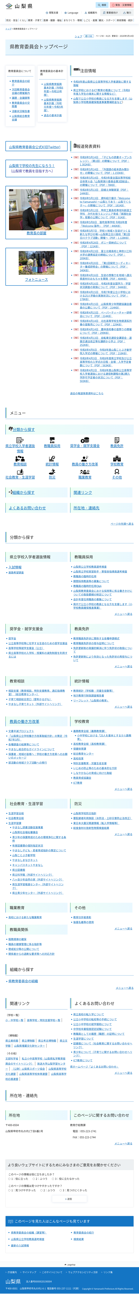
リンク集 (108, 1272)
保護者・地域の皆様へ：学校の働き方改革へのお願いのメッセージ (37, 756)
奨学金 (12, 638)
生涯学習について (83, 1039)
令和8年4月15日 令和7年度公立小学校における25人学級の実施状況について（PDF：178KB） (105, 295)
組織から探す (22, 492)
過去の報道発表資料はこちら (87, 393)
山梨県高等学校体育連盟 (33, 1074)
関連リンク (83, 492)
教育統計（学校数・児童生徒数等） (93, 691)
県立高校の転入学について (88, 1014)
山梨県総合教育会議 (21, 117)
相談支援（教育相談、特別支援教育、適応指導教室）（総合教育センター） (36, 692)
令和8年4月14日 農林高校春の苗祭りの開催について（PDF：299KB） (106, 331)
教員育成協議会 (82, 778)
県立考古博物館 (47, 1041)
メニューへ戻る (123, 614)
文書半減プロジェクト (21, 731)
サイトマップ (29, 1272)
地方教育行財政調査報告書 (88, 695)
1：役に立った (19, 1179)
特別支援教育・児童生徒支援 (90, 763)
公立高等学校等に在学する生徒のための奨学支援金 (37, 643)
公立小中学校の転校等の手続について (95, 1019)
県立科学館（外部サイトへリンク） (32, 875)
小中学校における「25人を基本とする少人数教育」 (104, 737)
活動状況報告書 (21, 111)
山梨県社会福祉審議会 (25, 832)
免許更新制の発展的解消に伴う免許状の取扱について (102, 650)
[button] (122, 5)
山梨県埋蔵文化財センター (29, 1046)
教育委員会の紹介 (21, 83)
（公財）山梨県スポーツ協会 (28, 1069)
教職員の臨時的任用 (84, 576)
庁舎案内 (12, 1272)
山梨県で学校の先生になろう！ (32, 165)
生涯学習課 (14, 823)
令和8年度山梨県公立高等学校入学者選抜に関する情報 (102, 83)
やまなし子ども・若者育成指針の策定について (39, 850)
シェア (78, 36)
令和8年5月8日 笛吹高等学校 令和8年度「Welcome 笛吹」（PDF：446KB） (103, 223)
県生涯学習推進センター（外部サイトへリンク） (38, 886)
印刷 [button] (90, 36)
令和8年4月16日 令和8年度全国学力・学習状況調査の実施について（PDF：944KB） (105, 285)
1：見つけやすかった (23, 1190)
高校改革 (78, 758)
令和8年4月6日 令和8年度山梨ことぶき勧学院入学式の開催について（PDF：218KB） (106, 351)
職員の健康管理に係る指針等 (25, 944)
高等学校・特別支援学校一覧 (43, 1020)
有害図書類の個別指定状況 (27, 845)
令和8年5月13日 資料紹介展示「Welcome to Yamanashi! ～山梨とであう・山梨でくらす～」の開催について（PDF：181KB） (105, 201)
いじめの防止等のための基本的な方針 (95, 768)
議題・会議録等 (21, 98)
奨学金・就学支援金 (85, 445)
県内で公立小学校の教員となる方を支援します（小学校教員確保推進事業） (102, 606)
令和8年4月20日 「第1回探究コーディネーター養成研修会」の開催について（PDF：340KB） (105, 266)
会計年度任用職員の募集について (92, 599)
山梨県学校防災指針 (84, 813)
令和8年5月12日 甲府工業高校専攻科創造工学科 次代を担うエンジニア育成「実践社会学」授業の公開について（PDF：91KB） (106, 213)
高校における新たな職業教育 (25, 917)
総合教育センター (83, 754)
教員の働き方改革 (85, 464)
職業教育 (85, 477)
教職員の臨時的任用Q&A (87, 586)
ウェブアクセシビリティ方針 (83, 1272)
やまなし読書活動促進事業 (27, 827)
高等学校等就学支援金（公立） (26, 648)
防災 (52, 477)
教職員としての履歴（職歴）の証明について (99, 1034)
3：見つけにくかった (75, 1190)
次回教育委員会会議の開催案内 (21, 91)
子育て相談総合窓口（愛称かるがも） (30, 699)
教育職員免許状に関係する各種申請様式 (96, 638)
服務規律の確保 (17, 939)
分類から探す (22, 429)
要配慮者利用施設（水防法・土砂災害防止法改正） (102, 818)
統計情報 (52, 464)
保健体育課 (79, 749)
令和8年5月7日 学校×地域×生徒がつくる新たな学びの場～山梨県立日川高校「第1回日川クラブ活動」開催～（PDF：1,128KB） (105, 234)
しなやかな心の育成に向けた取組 (92, 773)
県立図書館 (18, 870)
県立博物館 (28, 1041)
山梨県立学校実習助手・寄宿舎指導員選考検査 (100, 571)
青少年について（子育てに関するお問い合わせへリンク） (102, 1053)
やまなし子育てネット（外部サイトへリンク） (35, 704)
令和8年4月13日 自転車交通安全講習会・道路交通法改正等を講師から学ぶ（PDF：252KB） (106, 341)
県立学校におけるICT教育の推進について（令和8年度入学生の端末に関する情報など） (101, 92)
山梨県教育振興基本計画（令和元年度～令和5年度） (53, 105)
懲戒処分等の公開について (23, 949)
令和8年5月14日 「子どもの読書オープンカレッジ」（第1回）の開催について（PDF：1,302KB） (106, 160)
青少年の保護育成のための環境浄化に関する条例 (39, 839)
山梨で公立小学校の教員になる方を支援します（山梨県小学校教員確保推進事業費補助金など (102, 100)
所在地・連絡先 (87, 507)
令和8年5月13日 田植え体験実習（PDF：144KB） (104, 191)
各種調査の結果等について (23, 744)
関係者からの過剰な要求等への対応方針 (31, 954)
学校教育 (116, 464)
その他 (117, 477)
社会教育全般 (16, 818)
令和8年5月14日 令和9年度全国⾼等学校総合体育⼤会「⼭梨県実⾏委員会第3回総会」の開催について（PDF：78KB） (105, 181)
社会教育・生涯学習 (20, 477)
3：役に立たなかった (67, 1179)
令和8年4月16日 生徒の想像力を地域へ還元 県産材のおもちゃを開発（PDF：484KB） (106, 276)
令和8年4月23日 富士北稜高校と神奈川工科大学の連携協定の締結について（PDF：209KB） (106, 254)
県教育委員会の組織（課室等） (29, 1232)
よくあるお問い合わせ (27, 507)
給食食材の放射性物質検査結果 (91, 828)
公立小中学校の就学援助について (92, 1024)
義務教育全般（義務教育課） (90, 731)
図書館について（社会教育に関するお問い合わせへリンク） (102, 1045)
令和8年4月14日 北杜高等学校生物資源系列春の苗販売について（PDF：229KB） (106, 322)
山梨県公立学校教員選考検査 (90, 567)
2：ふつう (41, 1179)
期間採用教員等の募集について (91, 581)
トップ (8, 28)
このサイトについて (52, 1272)
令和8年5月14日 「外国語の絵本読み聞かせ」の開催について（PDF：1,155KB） (104, 171)
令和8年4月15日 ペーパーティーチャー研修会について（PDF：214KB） (106, 314)
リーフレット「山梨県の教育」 (91, 700)
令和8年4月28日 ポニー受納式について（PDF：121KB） (103, 244)
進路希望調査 (16, 572)
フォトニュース (36, 279)
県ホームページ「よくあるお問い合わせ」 (94, 1067)
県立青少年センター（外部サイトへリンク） (38, 893)
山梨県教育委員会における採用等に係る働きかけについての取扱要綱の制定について (102, 592)
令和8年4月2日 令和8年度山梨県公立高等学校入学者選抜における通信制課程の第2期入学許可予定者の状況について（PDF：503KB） (106, 375)
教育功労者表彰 (82, 917)
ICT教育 (77, 783)
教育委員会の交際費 (21, 104)
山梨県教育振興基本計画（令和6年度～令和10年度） (53, 89)
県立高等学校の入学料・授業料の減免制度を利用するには (37, 654)
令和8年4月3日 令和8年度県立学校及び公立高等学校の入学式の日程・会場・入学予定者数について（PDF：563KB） (106, 361)
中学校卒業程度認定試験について (92, 1029)
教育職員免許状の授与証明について (93, 643)
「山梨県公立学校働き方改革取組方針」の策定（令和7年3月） (37, 737)
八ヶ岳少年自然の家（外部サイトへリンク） (38, 879)
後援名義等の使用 (83, 922)
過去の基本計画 (53, 115)
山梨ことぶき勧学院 (23, 855)
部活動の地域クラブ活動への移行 (27, 762)
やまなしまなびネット (25, 860)
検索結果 (79, 1239)
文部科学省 (11, 1058)
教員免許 (116, 445)
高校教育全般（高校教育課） (90, 744)
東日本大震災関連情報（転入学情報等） (96, 823)
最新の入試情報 (20, 1245)
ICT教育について (83, 1060)
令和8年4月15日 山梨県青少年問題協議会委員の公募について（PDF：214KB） (106, 305)
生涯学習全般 (16, 813)
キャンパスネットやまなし (27, 865)
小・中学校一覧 (14, 1020)
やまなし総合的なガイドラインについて (31, 749)
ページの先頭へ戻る (122, 524)
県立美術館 (11, 1041)
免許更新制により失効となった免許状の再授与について (102, 658)
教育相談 (20, 464)
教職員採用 (52, 445)
